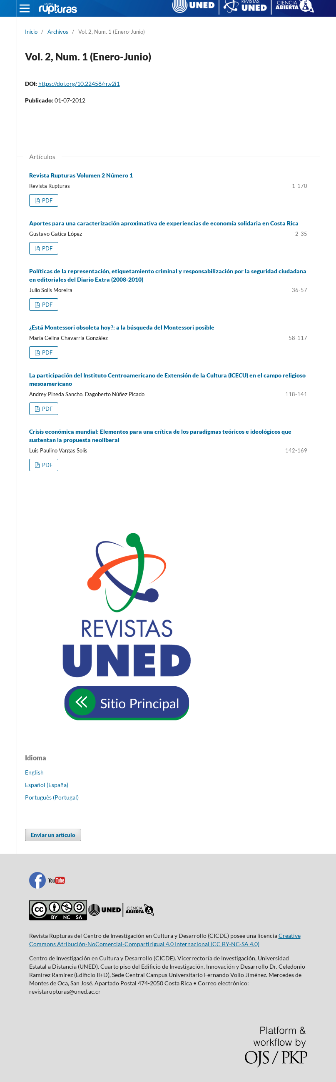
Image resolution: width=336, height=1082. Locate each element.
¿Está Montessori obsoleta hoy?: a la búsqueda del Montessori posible (121, 327)
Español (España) (46, 784)
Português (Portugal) (52, 797)
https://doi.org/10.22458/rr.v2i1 (79, 83)
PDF (46, 200)
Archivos (57, 31)
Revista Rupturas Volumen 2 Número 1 (81, 175)
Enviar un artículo (53, 835)
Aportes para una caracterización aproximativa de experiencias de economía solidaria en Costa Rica (164, 223)
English (34, 772)
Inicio (31, 31)
